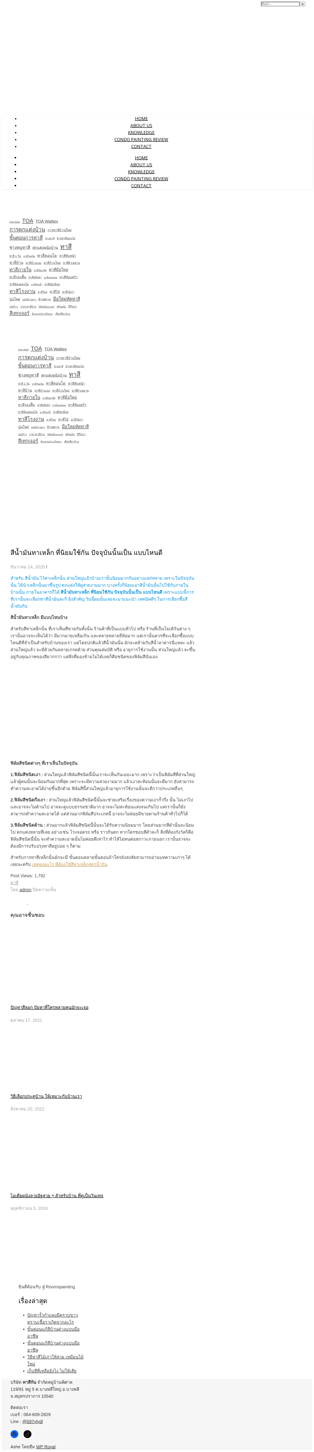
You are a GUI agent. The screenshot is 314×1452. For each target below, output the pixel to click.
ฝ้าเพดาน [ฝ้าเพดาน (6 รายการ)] (44, 299)
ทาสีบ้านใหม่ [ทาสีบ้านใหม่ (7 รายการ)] (52, 263)
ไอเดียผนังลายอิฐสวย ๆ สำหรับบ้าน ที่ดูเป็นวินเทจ (56, 1195)
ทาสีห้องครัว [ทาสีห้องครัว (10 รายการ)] (69, 277)
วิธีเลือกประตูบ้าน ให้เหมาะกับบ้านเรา (46, 1096)
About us (141, 125)
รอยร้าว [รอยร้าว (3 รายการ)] (13, 306)
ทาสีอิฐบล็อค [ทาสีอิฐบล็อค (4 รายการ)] (52, 284)
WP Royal (46, 1446)
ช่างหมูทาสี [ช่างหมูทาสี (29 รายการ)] (19, 247)
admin (25, 889)
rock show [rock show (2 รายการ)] (14, 222)
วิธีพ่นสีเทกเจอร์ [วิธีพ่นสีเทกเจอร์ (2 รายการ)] (46, 306)
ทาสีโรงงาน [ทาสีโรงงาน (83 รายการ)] (22, 291)
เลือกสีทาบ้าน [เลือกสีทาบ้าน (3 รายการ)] (62, 313)
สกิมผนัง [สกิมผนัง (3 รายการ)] (61, 306)
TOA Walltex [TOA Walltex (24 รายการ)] (47, 221)
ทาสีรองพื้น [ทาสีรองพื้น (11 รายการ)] (17, 277)
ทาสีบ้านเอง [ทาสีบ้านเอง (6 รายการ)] (33, 263)
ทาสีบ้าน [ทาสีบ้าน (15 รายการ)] (16, 263)
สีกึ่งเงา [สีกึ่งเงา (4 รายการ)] (72, 306)
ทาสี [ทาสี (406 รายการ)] (66, 246)
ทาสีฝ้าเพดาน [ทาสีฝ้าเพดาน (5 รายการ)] (71, 263)
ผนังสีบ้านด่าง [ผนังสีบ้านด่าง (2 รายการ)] (29, 299)
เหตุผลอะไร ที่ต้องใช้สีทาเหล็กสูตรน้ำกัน (70, 864)
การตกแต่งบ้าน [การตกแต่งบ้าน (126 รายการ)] (27, 229)
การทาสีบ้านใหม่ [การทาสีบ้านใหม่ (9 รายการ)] (60, 230)
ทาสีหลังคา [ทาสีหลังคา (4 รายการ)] (35, 277)
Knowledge (141, 132)
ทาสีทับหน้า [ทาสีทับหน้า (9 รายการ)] (67, 256)
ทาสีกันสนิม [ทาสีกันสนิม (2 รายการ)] (29, 256)
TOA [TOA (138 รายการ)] (27, 221)
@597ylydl (32, 1421)
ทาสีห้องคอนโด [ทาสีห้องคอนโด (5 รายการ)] (19, 284)
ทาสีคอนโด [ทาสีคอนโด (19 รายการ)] (47, 255)
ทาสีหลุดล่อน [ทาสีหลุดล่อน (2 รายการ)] (50, 277)
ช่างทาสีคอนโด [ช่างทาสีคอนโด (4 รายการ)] (66, 238)
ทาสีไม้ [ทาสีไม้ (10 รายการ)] (54, 292)
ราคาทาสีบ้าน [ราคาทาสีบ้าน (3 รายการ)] (28, 306)
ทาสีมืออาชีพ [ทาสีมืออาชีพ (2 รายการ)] (40, 270)
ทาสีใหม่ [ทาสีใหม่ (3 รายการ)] (42, 292)
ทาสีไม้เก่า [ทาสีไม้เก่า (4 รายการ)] (68, 292)
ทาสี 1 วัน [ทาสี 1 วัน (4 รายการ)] (15, 256)
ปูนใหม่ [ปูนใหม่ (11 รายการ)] (14, 299)
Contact (141, 146)
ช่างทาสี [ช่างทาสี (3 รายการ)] (50, 238)
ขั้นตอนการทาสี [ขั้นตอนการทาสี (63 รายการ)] (26, 237)
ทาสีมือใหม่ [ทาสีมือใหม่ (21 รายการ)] (58, 270)
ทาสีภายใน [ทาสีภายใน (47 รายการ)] (20, 269)
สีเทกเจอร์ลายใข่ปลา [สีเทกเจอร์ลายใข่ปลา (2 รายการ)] (42, 314)
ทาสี (14, 882)
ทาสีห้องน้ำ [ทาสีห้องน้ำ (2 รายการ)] (36, 284)
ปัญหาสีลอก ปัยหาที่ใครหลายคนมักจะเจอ (49, 1007)
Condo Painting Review (141, 139)
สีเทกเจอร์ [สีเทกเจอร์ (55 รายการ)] (19, 313)
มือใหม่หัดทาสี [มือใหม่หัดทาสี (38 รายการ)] (66, 298)
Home (141, 118)
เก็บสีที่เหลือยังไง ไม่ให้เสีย (52, 1371)
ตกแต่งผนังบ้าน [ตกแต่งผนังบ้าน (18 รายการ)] (45, 247)
